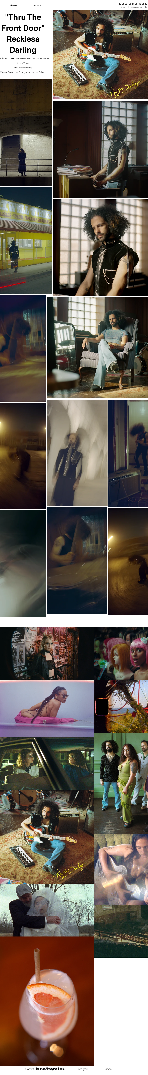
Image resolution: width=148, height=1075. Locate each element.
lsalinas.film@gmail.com (50, 1069)
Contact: (30, 1069)
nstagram (83, 1069)
